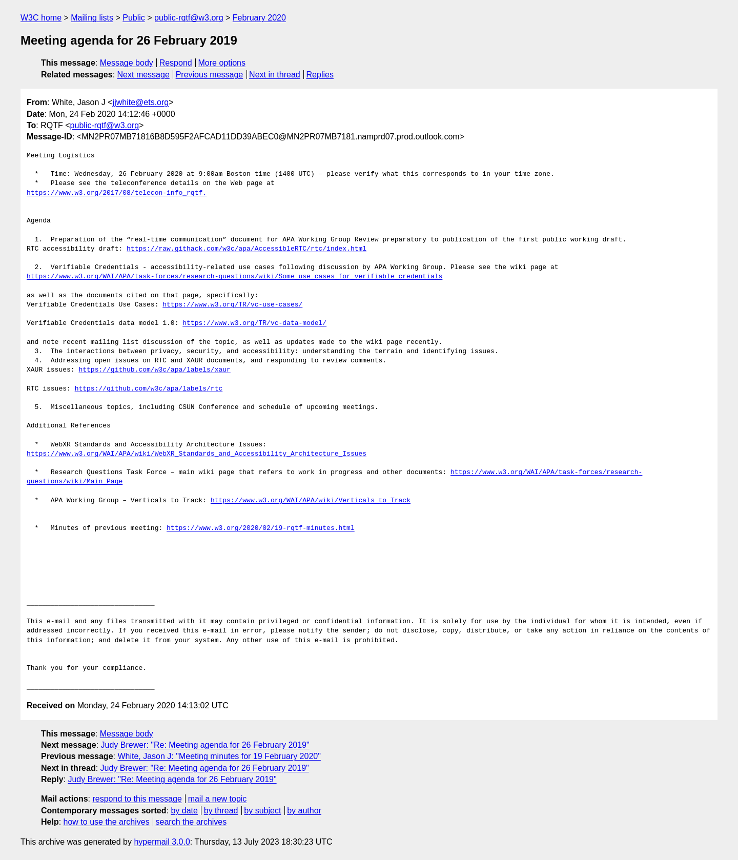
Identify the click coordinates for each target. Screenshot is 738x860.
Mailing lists (92, 17)
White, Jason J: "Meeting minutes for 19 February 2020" (218, 756)
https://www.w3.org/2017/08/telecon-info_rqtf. (117, 193)
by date (184, 810)
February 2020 (259, 17)
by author (304, 810)
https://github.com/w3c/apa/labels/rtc (149, 389)
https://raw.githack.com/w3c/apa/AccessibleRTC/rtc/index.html (246, 249)
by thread (221, 810)
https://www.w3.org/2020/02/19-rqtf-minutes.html (261, 528)
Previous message (209, 74)
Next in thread (274, 74)
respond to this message (136, 798)
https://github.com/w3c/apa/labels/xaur (154, 370)
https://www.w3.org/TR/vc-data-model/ (254, 323)
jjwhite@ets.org (141, 102)
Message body (126, 62)
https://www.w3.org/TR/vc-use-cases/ (232, 305)
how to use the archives (107, 821)
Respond (175, 62)
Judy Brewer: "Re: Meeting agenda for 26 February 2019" (205, 745)
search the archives (191, 821)
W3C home (40, 17)
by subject (262, 810)
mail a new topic (217, 798)
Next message (143, 74)
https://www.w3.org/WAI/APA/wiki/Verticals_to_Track (311, 500)
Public (133, 17)
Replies (320, 74)
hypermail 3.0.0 (162, 841)
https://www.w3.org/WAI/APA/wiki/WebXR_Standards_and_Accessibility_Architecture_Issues (196, 454)
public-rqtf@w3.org (188, 17)
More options (222, 62)
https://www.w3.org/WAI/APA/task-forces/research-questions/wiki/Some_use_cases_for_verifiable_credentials (234, 276)
